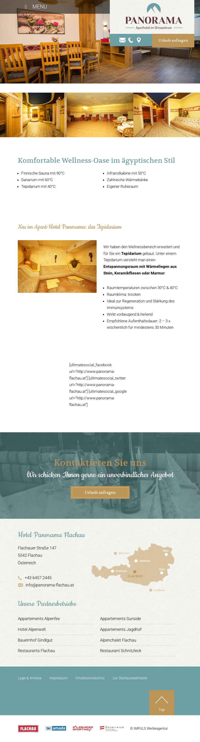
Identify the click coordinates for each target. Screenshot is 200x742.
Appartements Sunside (120, 618)
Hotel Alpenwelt (32, 629)
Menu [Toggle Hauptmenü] (34, 7)
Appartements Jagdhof (121, 629)
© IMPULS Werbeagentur (149, 728)
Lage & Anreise (30, 678)
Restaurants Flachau (36, 650)
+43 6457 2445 (35, 577)
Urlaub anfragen (173, 40)
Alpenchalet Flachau (118, 640)
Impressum (59, 678)
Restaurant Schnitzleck (120, 650)
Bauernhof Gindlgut (35, 640)
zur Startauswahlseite (130, 678)
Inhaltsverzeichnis (90, 678)
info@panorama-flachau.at (46, 585)
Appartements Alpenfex (39, 618)
